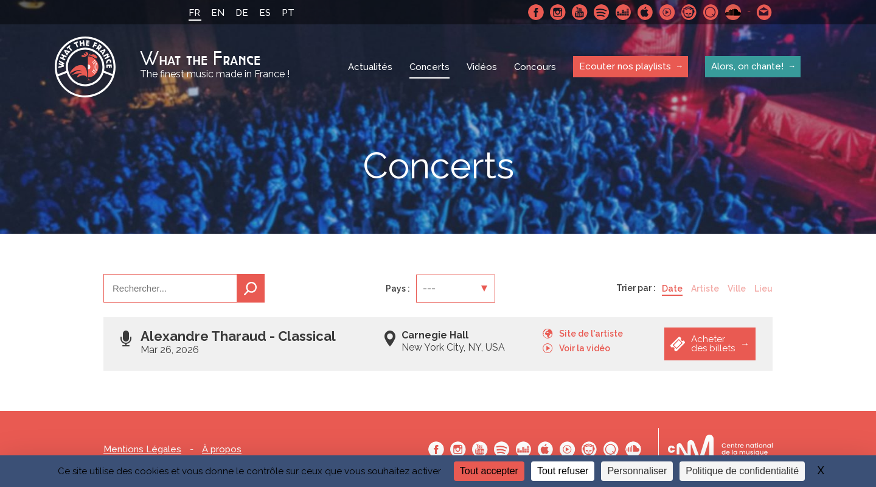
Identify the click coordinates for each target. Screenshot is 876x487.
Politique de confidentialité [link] (742, 471)
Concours (535, 66)
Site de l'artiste (591, 333)
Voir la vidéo (584, 348)
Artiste (705, 288)
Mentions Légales (142, 449)
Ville (737, 288)
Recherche (251, 288)
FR (194, 12)
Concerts (429, 66)
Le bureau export (720, 449)
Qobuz (711, 12)
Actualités (370, 66)
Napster (689, 12)
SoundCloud (733, 12)
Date (672, 288)
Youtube (580, 12)
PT (288, 12)
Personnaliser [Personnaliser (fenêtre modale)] (637, 471)
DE (241, 12)
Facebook (536, 12)
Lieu (763, 288)
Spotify (602, 12)
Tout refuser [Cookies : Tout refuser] (562, 471)
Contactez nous (765, 12)
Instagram (558, 12)
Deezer (623, 12)
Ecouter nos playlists (625, 66)
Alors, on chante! (747, 66)
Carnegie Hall (434, 335)
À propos (222, 449)
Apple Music (645, 12)
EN (217, 12)
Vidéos (482, 66)
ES (265, 12)
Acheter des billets (713, 344)
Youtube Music (667, 12)
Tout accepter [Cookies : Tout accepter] (489, 471)
